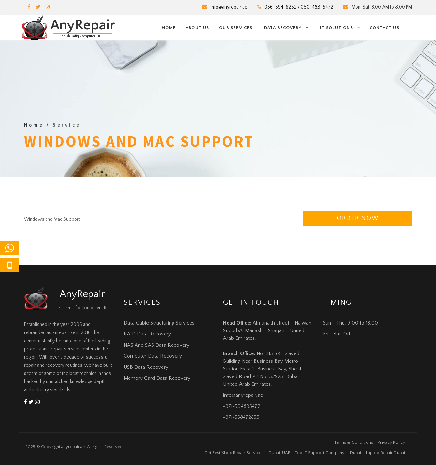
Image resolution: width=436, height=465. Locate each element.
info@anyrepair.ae (229, 7)
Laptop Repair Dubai (385, 452)
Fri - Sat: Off (337, 334)
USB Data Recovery (146, 367)
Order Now (358, 218)
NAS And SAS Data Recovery (156, 345)
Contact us (384, 27)
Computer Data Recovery (153, 356)
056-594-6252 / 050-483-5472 (298, 7)
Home (169, 27)
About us (197, 27)
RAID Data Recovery (147, 334)
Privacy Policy (391, 442)
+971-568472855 (241, 417)
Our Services (235, 27)
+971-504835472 (241, 406)
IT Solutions (336, 27)
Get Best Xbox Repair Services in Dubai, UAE (247, 452)
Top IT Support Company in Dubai (328, 452)
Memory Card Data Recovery (157, 378)
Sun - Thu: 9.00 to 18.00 (350, 323)
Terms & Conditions (353, 442)
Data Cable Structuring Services (159, 323)
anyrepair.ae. (73, 446)
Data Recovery (282, 27)
